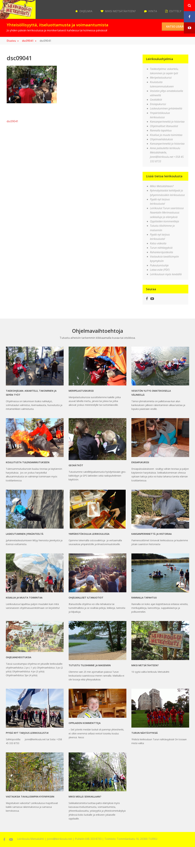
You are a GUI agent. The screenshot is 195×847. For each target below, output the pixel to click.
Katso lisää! (175, 26)
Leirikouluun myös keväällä (166, 274)
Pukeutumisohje (159, 265)
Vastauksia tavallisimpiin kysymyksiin (30, 796)
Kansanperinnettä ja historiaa (167, 121)
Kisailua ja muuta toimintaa (166, 135)
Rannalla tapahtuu (161, 130)
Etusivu (13, 41)
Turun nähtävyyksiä (161, 248)
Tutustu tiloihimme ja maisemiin (90, 665)
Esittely (175, 11)
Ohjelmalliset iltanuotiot (164, 126)
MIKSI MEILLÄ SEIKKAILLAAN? (85, 796)
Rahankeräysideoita (161, 252)
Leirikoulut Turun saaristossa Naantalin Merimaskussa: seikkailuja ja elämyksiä (167, 212)
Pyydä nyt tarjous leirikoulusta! (27, 732)
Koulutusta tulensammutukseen (27, 462)
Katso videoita (158, 243)
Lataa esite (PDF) (160, 270)
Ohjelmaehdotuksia (161, 139)
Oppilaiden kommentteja (164, 221)
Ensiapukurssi (158, 104)
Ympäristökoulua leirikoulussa (89, 533)
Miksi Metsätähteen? (120, 11)
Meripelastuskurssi (161, 77)
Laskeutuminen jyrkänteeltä (166, 108)
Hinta (152, 11)
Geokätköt (156, 99)
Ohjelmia (85, 11)
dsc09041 (29, 41)
